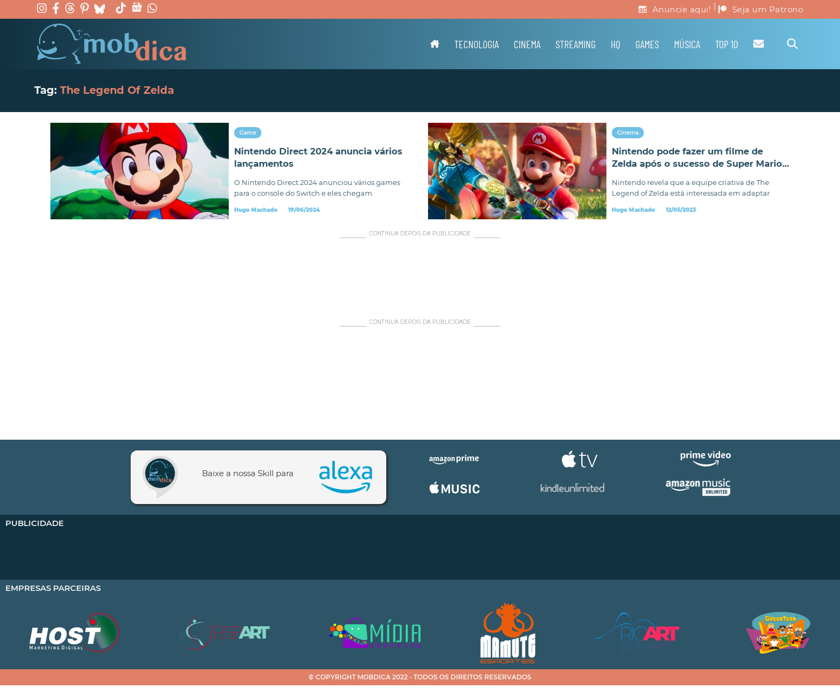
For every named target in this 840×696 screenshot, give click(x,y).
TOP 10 (726, 44)
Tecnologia (476, 44)
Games (647, 44)
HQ (615, 44)
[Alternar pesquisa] (792, 44)
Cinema (527, 44)
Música (687, 44)
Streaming (576, 44)
